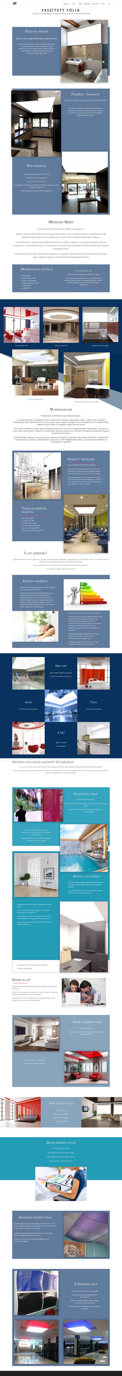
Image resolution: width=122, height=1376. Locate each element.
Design (65, 4)
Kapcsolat (96, 4)
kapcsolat (24, 767)
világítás (96, 402)
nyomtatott (31, 399)
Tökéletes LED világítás (83, 288)
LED (73, 4)
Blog (80, 4)
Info (103, 4)
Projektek (87, 4)
